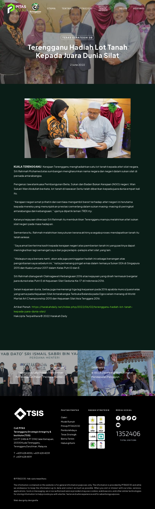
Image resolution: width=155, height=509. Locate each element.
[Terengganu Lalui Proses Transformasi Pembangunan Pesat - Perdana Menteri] (39, 373)
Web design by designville (26, 500)
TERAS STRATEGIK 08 (77, 37)
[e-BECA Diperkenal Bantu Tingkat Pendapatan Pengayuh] (116, 373)
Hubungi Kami (68, 443)
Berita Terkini (67, 438)
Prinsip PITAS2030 (70, 425)
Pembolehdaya (69, 430)
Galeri (64, 417)
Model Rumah (68, 421)
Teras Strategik (69, 434)
